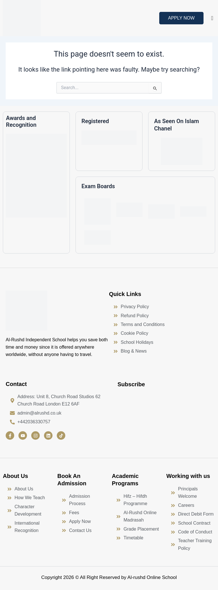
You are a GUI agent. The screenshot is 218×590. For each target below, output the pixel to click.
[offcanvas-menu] (212, 18)
